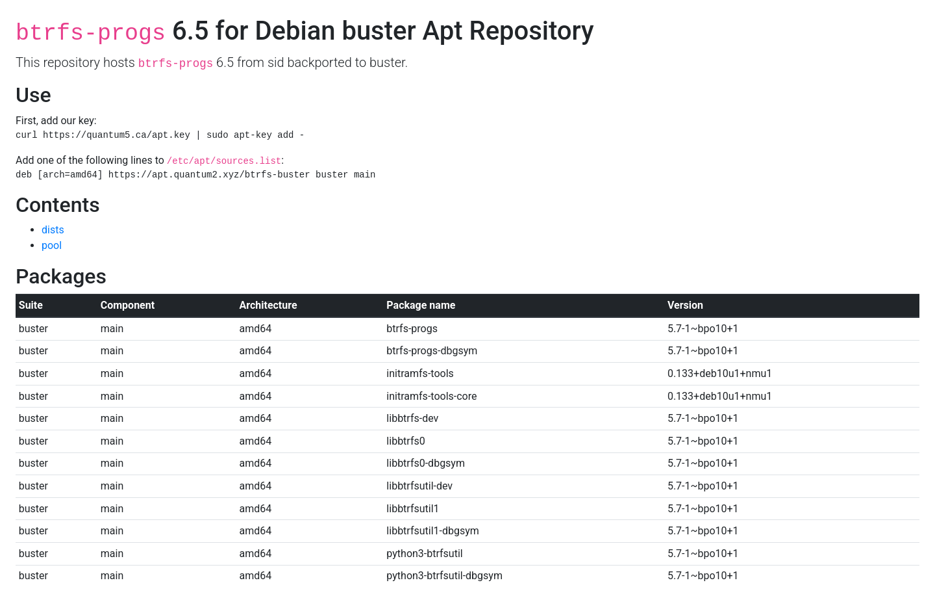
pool (52, 245)
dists (53, 230)
